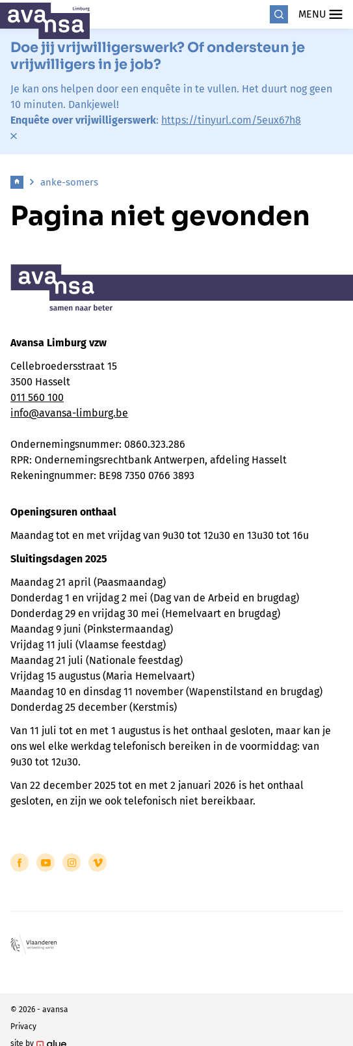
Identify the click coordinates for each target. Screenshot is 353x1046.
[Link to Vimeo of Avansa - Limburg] (97, 862)
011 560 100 (37, 397)
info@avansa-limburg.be (69, 413)
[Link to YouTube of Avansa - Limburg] (45, 862)
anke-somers (69, 182)
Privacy (23, 1026)
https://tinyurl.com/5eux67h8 (231, 120)
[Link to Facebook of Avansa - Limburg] (19, 862)
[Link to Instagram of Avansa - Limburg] (71, 862)
